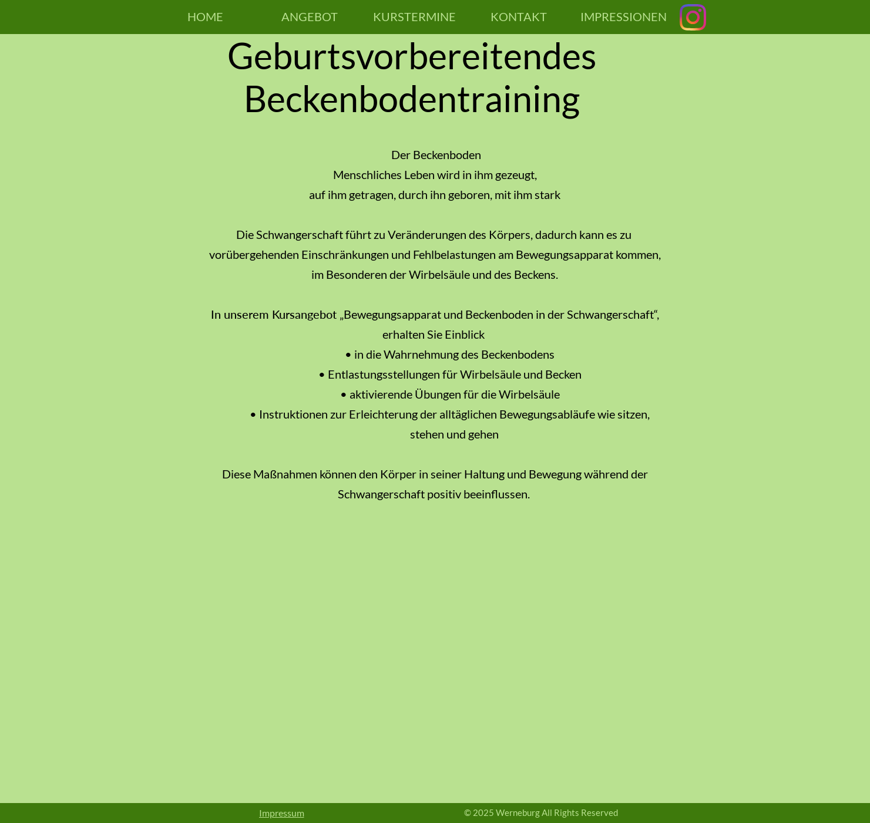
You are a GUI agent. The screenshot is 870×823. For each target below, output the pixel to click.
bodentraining (469, 98)
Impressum (281, 812)
